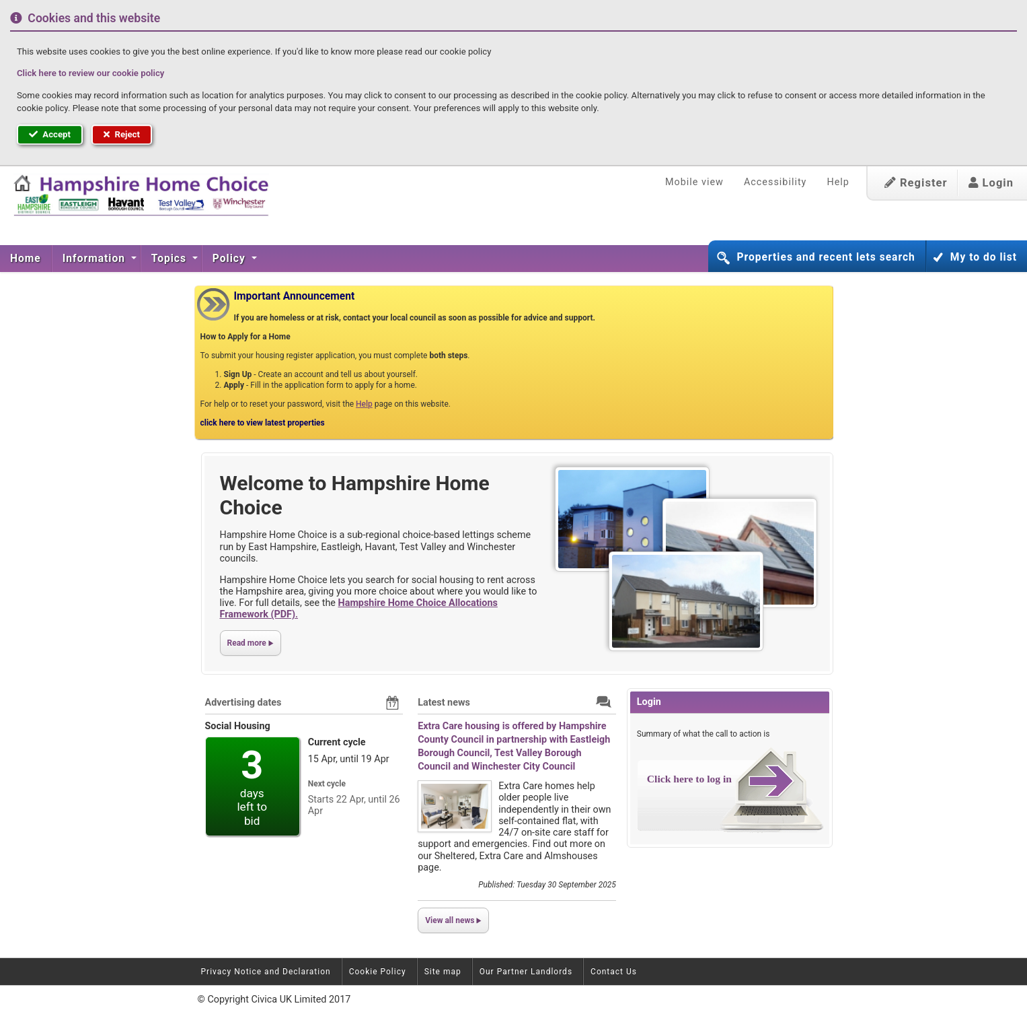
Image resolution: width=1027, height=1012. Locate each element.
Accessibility (775, 182)
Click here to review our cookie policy (90, 73)
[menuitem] (26, 258)
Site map (442, 971)
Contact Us (614, 971)
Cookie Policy (377, 971)
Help (838, 182)
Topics (170, 258)
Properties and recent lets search (825, 257)
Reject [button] (122, 134)
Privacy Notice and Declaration (266, 971)
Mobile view (694, 182)
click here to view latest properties (262, 423)
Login (991, 182)
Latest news (444, 702)
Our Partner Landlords (526, 971)
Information (95, 258)
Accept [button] (50, 134)
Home (25, 258)
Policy (231, 258)
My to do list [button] (983, 257)
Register (916, 182)
